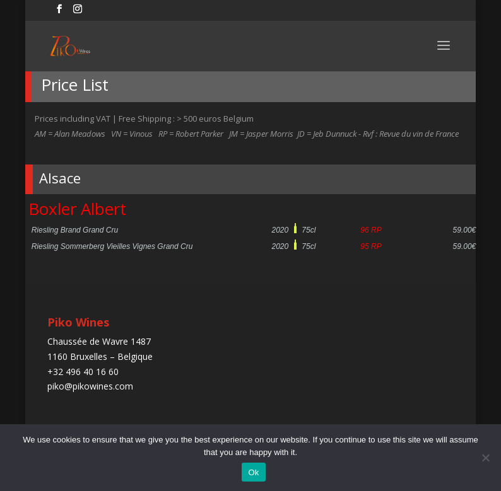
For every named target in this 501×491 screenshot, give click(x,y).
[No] (485, 457)
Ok (253, 472)
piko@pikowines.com (90, 386)
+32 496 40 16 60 (83, 372)
